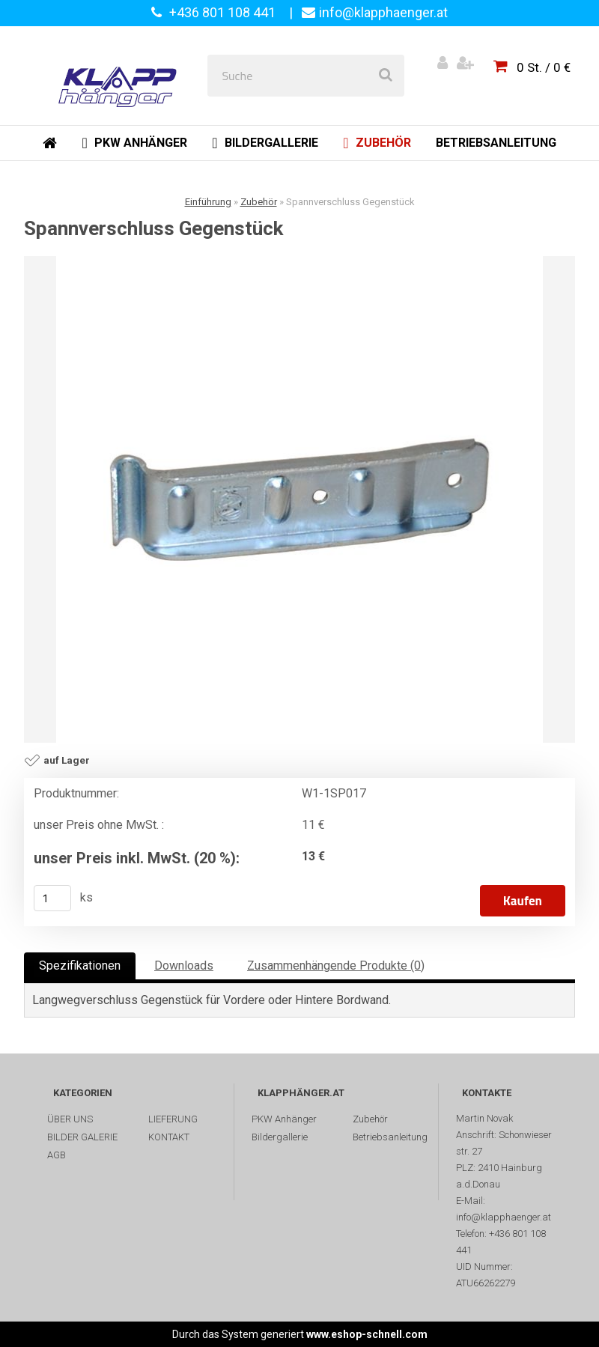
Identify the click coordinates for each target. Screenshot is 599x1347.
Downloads (183, 965)
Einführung (208, 201)
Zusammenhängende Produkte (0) (336, 965)
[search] (385, 76)
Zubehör (258, 201)
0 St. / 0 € (544, 67)
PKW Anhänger (284, 1119)
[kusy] (52, 898)
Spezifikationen (80, 965)
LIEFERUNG (173, 1119)
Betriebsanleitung (390, 1137)
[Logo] (121, 75)
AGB (56, 1155)
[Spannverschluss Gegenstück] (299, 499)
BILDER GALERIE (82, 1137)
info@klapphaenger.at (383, 12)
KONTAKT (168, 1137)
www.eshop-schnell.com (367, 1334)
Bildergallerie (280, 1137)
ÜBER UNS (70, 1119)
